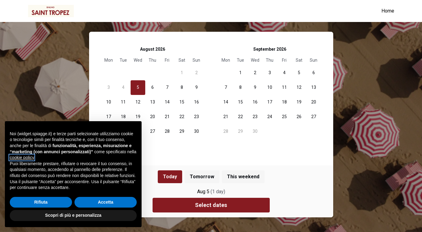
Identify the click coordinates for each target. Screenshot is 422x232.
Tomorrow (202, 176)
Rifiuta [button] (41, 202)
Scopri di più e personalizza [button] (73, 215)
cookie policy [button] (22, 157)
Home (387, 11)
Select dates (211, 205)
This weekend (243, 176)
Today (170, 176)
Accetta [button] (106, 202)
